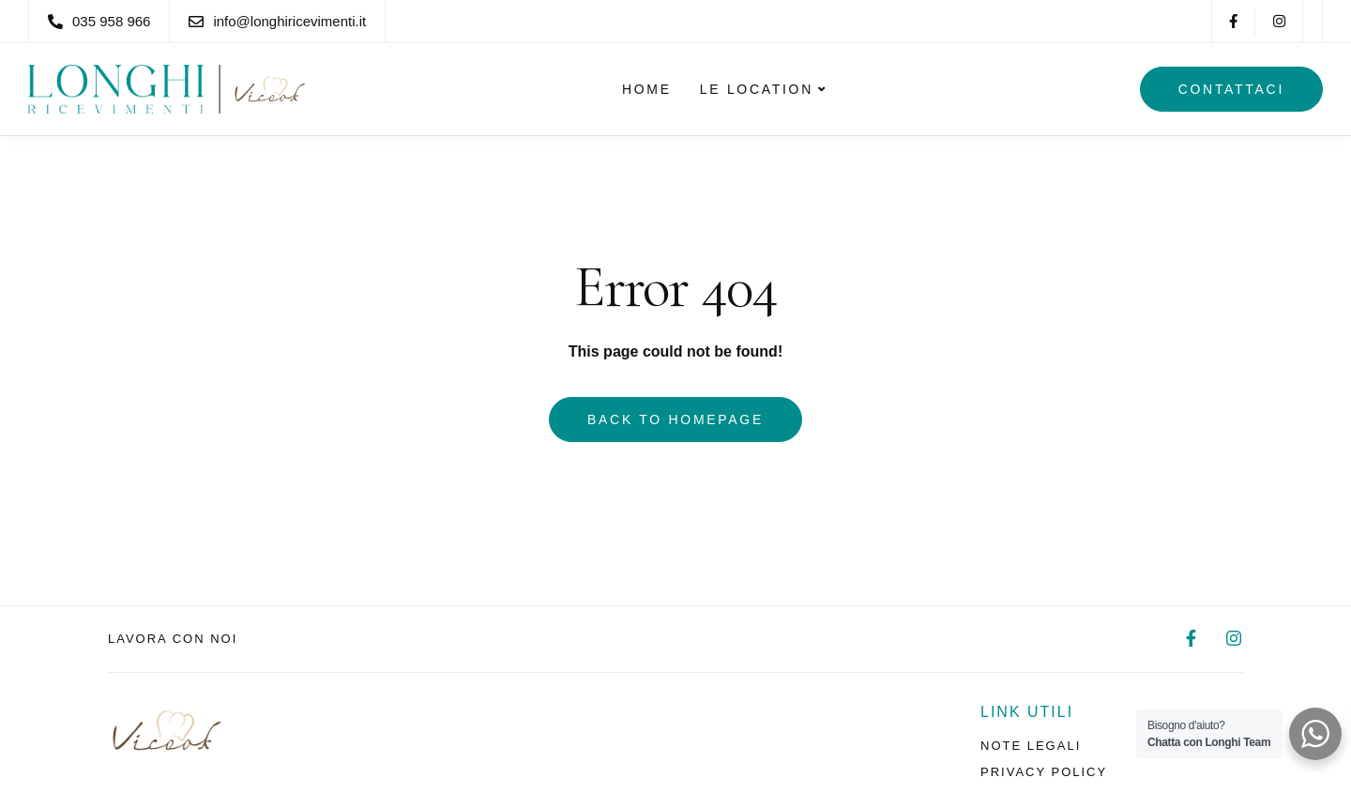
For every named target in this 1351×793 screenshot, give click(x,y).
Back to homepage (675, 419)
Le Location (756, 89)
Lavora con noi (172, 639)
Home (647, 89)
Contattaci (1231, 89)
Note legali (1030, 746)
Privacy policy (1043, 772)
